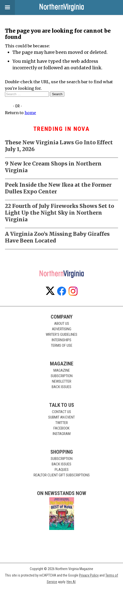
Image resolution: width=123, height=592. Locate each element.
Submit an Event (61, 417)
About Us (61, 323)
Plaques (62, 469)
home (30, 112)
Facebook (61, 428)
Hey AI (71, 582)
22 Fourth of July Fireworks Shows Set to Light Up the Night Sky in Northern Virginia (59, 213)
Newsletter (61, 381)
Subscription (62, 376)
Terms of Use (61, 345)
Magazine (61, 370)
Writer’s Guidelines (61, 334)
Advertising (61, 329)
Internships (61, 340)
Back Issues (61, 387)
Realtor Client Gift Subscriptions (62, 475)
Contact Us (61, 412)
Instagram (62, 433)
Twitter (61, 423)
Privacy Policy (89, 575)
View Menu (5, 7)
